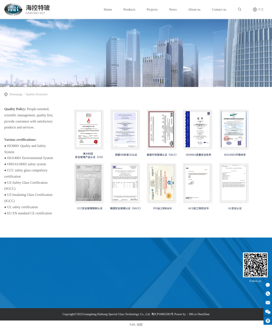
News (173, 9)
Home (108, 9)
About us (194, 9)
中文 (261, 9)
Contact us (219, 9)
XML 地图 (136, 324)
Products (129, 9)
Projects (152, 9)
